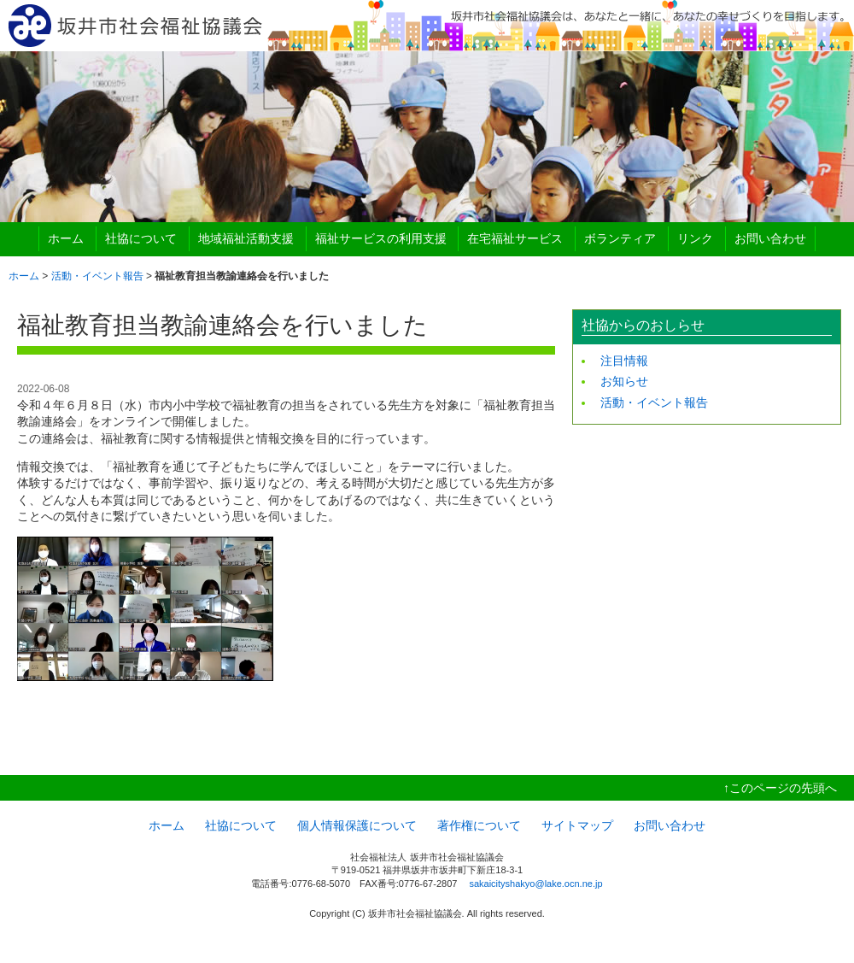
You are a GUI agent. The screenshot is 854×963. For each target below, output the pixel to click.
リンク (695, 238)
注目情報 (624, 360)
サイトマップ (577, 825)
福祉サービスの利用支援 (381, 238)
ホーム (66, 238)
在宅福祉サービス (515, 238)
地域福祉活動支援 (246, 238)
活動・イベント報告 (97, 276)
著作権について (479, 825)
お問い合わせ (770, 238)
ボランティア (620, 238)
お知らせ (624, 381)
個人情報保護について (357, 825)
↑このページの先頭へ (780, 788)
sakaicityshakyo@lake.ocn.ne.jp (535, 883)
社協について (141, 238)
